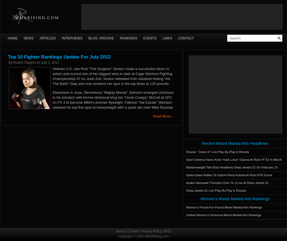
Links (167, 38)
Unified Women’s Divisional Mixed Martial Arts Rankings (223, 215)
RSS (167, 231)
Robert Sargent (24, 63)
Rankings (128, 38)
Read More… (163, 116)
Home (13, 38)
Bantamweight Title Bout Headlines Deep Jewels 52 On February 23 (232, 167)
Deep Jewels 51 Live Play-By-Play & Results (216, 190)
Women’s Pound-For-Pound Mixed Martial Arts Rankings (224, 207)
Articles (48, 38)
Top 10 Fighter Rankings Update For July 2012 (59, 57)
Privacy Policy (151, 231)
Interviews (72, 38)
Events (149, 38)
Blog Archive (101, 38)
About (120, 231)
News (29, 38)
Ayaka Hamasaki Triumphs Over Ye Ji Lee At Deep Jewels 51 (227, 182)
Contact (186, 38)
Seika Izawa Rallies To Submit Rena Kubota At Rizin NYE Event (229, 175)
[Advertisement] (235, 94)
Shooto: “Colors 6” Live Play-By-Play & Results (217, 152)
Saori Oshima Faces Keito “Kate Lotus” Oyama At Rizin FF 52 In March (234, 159)
